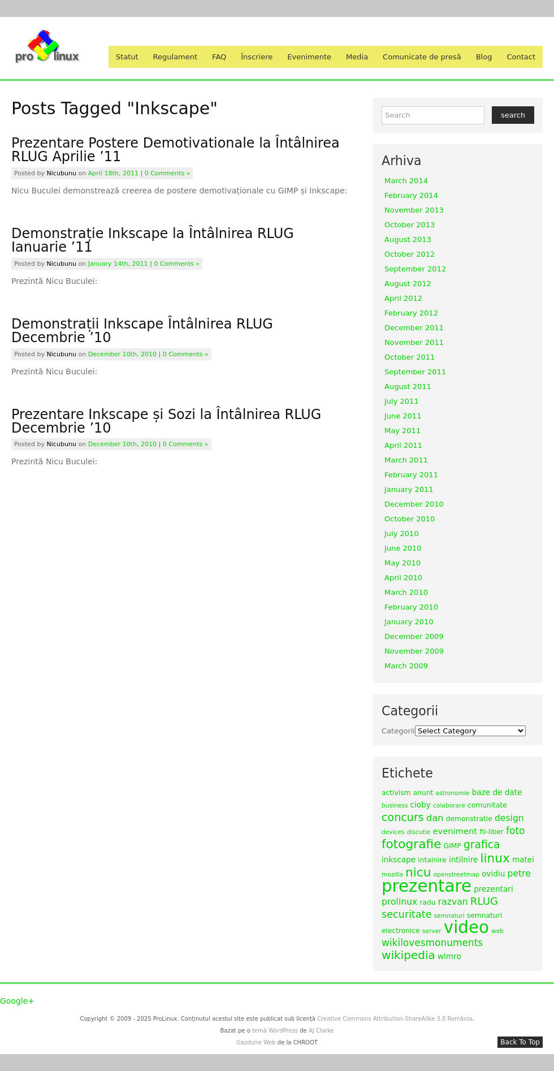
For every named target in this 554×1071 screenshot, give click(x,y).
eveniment (454, 831)
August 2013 (407, 239)
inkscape (399, 859)
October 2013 (409, 225)
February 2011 (411, 474)
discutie (419, 832)
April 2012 (403, 298)
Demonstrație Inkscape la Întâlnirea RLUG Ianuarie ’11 (152, 240)
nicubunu (61, 173)
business (395, 805)
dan (435, 818)
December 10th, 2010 (122, 354)
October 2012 (409, 254)
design (509, 818)
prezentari (493, 888)
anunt (423, 793)
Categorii (398, 731)
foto (515, 830)
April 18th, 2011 (113, 173)
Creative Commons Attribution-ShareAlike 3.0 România (394, 1019)
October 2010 (409, 519)
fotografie (412, 844)
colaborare (449, 805)
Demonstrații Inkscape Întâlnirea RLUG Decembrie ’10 (142, 331)
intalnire (432, 860)
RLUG (484, 901)
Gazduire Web (256, 1042)
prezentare (426, 886)
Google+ (17, 1000)
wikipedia (408, 955)
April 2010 (403, 577)
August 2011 (407, 386)
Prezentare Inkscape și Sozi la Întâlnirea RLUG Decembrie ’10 (166, 421)
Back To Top (520, 1042)
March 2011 (406, 460)
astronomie (452, 793)
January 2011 (409, 489)
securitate (407, 914)
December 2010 (414, 504)
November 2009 (414, 651)
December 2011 (414, 327)
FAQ (219, 57)
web (497, 931)
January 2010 (409, 621)
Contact (521, 57)
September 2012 (415, 269)
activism (396, 793)
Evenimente (309, 57)
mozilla (392, 874)
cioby (420, 804)
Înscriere (256, 57)
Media (357, 57)
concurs (403, 817)
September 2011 (415, 372)
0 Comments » (168, 173)
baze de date (497, 792)
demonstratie (469, 819)
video (466, 927)
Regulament (175, 57)
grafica (482, 844)
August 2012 (407, 283)
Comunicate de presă (422, 57)
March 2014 (406, 180)
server (432, 931)
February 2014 (411, 195)
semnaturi (449, 915)
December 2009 (414, 636)
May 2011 (402, 430)
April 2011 (403, 445)
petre (519, 873)
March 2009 (406, 666)
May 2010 (402, 563)
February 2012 (411, 313)
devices (393, 832)
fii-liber (491, 832)
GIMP (452, 846)
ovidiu (493, 873)
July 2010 (401, 533)
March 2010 (406, 592)
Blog (484, 57)
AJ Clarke (321, 1030)
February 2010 (411, 607)
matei (523, 859)
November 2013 (414, 210)
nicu (418, 872)
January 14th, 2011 (118, 263)
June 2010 (403, 548)
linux (494, 858)
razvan (453, 901)
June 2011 (403, 416)
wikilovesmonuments (432, 942)
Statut (127, 57)
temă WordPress (275, 1030)
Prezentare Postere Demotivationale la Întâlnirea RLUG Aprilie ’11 (175, 150)
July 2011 (401, 401)
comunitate (487, 805)
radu (427, 902)
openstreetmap (456, 874)
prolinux (399, 901)
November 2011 (414, 342)
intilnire (463, 859)
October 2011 (409, 357)
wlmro (449, 956)
